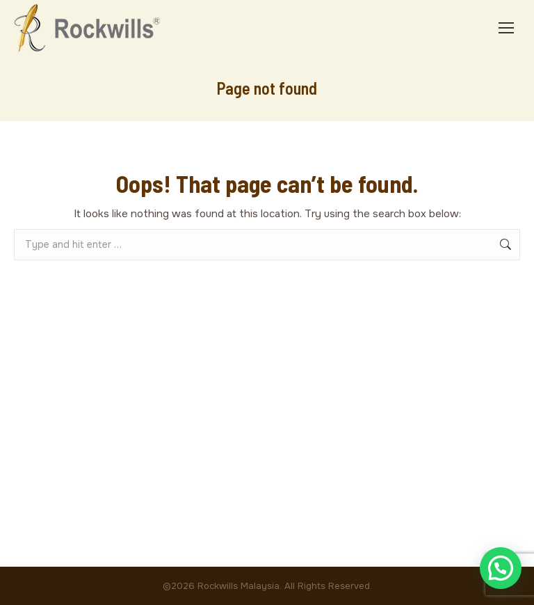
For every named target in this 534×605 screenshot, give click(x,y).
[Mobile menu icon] (506, 28)
